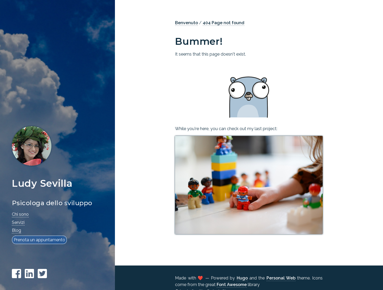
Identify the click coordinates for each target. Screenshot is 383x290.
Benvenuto (186, 22)
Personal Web (280, 278)
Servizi (18, 222)
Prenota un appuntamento (39, 239)
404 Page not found (223, 22)
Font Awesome (232, 284)
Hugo (242, 278)
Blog (16, 230)
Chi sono (20, 214)
